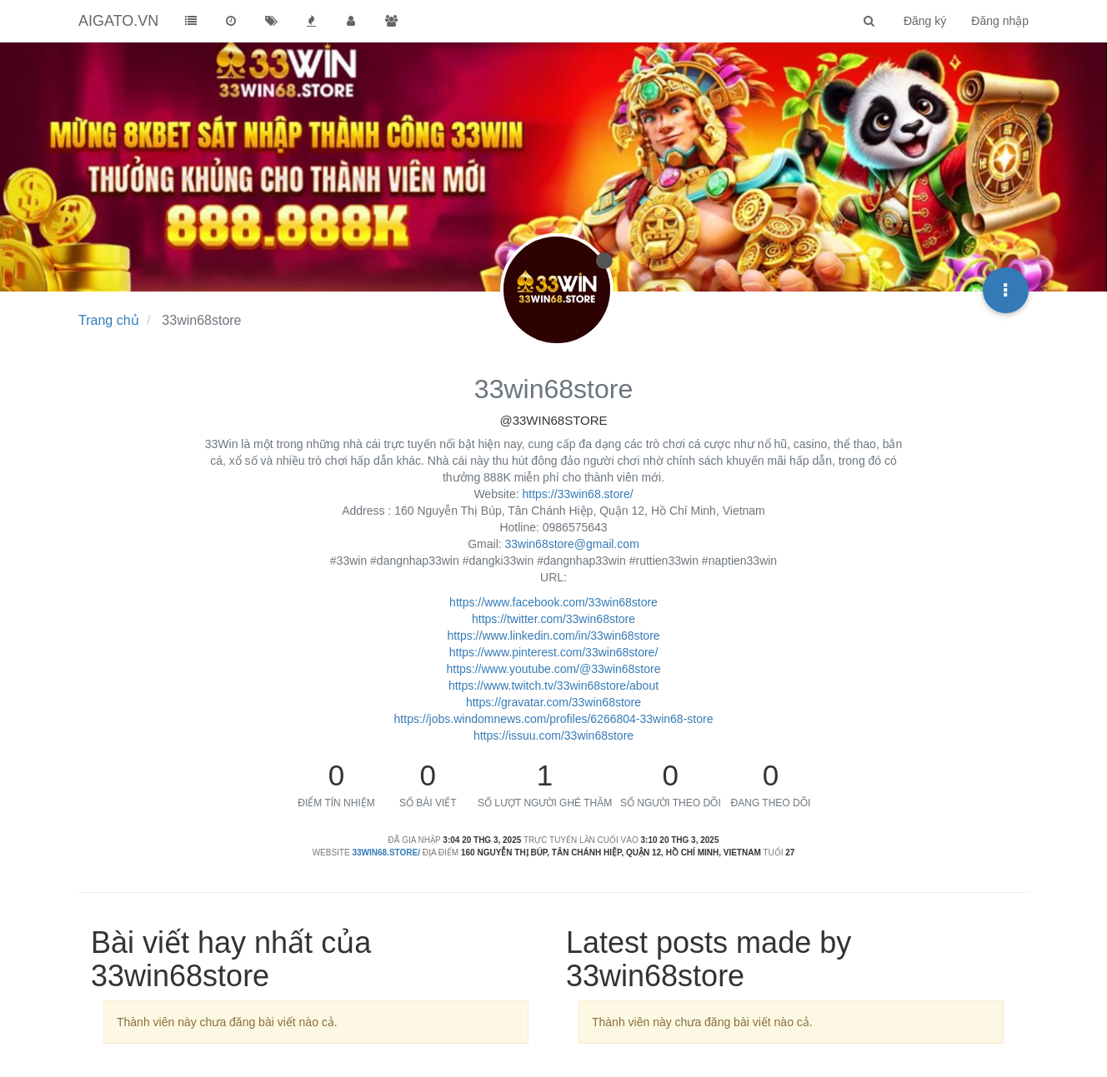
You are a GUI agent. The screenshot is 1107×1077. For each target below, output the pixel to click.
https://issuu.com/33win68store (553, 735)
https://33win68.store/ (578, 494)
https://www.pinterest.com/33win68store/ (554, 652)
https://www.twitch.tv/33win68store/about (553, 685)
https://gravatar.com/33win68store (553, 702)
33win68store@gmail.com (572, 544)
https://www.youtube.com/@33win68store (553, 669)
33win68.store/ (386, 852)
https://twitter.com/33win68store (553, 619)
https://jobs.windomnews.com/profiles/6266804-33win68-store (554, 718)
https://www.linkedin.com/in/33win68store (553, 635)
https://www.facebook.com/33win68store (553, 602)
